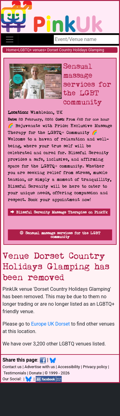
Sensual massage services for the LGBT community (60, 235)
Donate (35, 373)
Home (11, 50)
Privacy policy (95, 366)
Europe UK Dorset (50, 324)
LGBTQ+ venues (31, 50)
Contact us (12, 366)
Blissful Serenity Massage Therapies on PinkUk (59, 212)
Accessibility (69, 366)
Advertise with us (39, 366)
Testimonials (14, 373)
